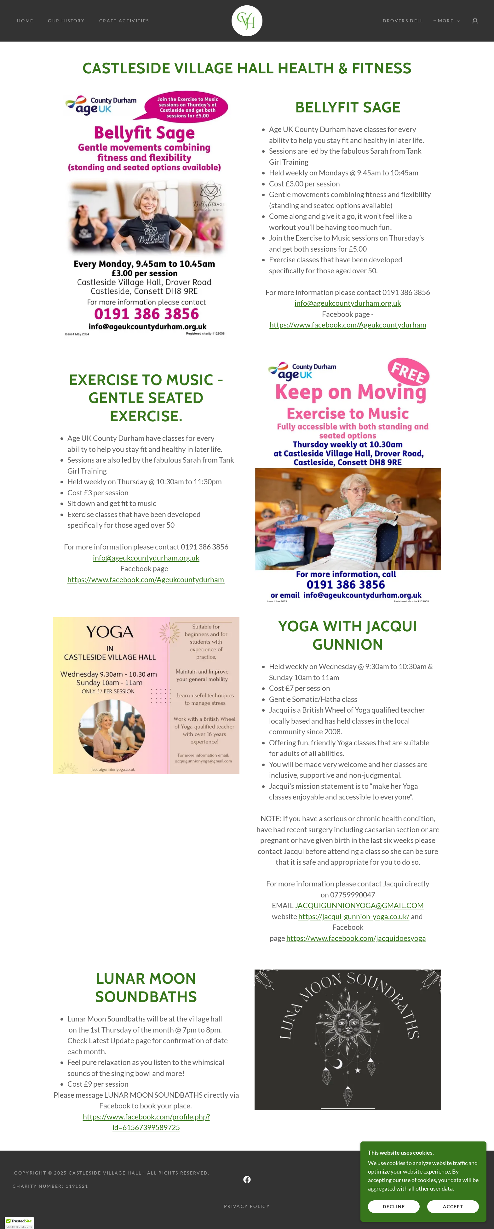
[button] (447, 21)
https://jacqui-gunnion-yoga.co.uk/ (354, 916)
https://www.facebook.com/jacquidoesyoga (356, 938)
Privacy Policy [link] (247, 1206)
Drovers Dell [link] (403, 20)
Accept (453, 1219)
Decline (394, 1219)
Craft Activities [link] (124, 20)
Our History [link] (66, 20)
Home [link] (25, 20)
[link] (247, 20)
